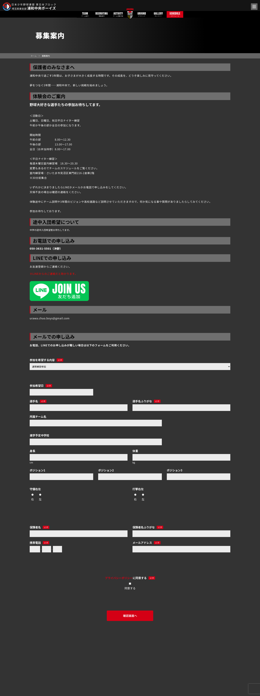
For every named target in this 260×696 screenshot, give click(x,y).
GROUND (141, 14)
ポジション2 (106, 470)
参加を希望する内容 (46, 360)
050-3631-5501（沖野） (46, 248)
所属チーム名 (38, 417)
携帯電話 (39, 543)
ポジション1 (37, 470)
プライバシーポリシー (119, 578)
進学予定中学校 (39, 435)
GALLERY (158, 14)
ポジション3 (174, 470)
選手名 (38, 401)
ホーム (34, 55)
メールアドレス (146, 543)
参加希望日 (41, 386)
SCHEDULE (175, 14)
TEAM (85, 14)
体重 (135, 451)
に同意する (130, 578)
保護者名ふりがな (147, 527)
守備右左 (35, 489)
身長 (32, 451)
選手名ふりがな (146, 401)
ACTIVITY (118, 14)
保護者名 (39, 527)
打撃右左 (138, 489)
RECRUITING (101, 14)
